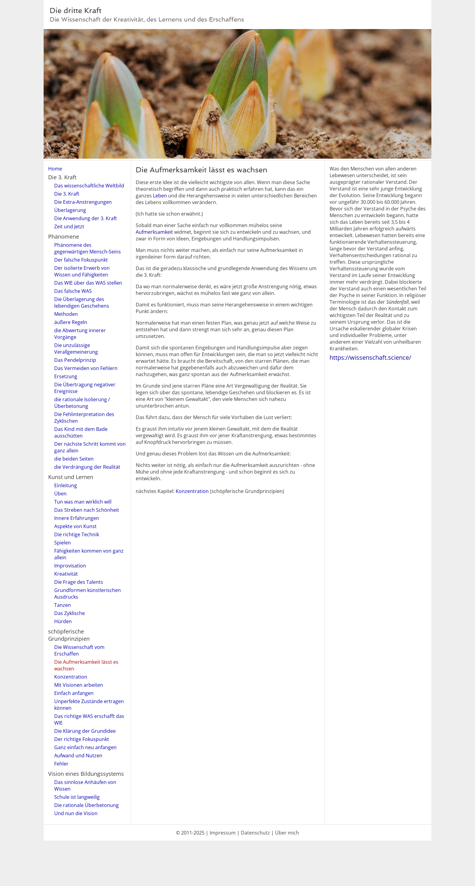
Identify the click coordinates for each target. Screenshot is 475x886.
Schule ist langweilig (77, 797)
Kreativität (66, 573)
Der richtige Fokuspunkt (81, 739)
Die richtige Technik (76, 534)
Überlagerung (70, 210)
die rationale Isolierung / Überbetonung (82, 402)
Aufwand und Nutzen (78, 755)
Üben (60, 493)
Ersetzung (65, 376)
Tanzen (62, 605)
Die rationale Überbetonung (86, 805)
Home (55, 168)
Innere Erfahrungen (76, 518)
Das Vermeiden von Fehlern (86, 368)
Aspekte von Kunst (75, 526)
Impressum (223, 832)
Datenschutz (255, 832)
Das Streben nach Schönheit (86, 510)
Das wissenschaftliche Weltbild (89, 185)
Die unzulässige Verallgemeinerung (76, 348)
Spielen (62, 542)
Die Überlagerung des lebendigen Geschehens (81, 302)
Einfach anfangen (74, 693)
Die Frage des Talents (78, 582)
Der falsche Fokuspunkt (81, 259)
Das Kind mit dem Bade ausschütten (81, 432)
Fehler (61, 763)
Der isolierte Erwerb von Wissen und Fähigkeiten (82, 271)
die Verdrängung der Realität (87, 467)
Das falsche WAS (73, 291)
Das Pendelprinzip (75, 360)
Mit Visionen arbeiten (78, 685)
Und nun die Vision (76, 813)
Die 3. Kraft (66, 193)
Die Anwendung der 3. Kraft (85, 218)
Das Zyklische (69, 613)
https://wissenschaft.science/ (370, 357)
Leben (160, 195)
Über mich (287, 832)
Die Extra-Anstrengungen (83, 202)
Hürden (63, 621)
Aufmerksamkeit (154, 232)
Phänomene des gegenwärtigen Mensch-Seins (87, 248)
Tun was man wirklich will (82, 501)
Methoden (66, 314)
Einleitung (65, 485)
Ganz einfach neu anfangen (85, 747)
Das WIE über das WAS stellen (88, 282)
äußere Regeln (70, 322)
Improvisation (70, 565)
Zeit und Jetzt (69, 226)
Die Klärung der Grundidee (85, 731)
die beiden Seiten (74, 458)
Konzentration (70, 676)
